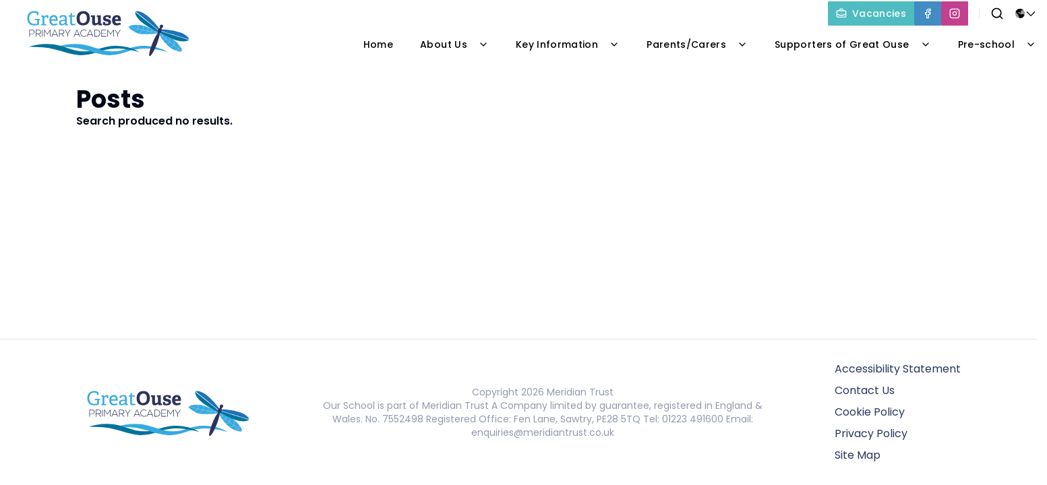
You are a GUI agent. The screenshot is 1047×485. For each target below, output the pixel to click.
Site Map (857, 455)
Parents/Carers (697, 44)
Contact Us (865, 390)
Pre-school (997, 44)
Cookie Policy (870, 412)
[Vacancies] (871, 13)
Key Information (568, 44)
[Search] (997, 13)
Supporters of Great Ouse (852, 44)
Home (378, 44)
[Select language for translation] (1025, 13)
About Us (454, 44)
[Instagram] (954, 13)
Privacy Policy (871, 433)
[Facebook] (927, 13)
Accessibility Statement (898, 369)
